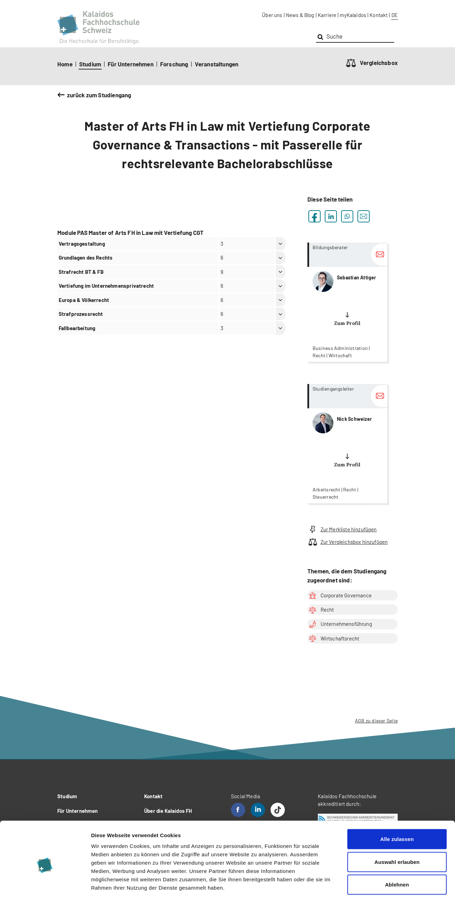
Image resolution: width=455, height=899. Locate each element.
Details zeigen (369, 885)
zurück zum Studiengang (99, 94)
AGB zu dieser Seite (376, 721)
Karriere (327, 15)
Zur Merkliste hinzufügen (342, 529)
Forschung (174, 63)
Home (65, 63)
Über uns (272, 15)
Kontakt (379, 15)
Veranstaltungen (217, 63)
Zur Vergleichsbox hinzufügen (347, 542)
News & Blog (300, 15)
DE (394, 15)
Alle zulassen (397, 808)
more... (347, 302)
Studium (90, 63)
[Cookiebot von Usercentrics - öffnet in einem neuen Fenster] (45, 885)
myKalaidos (353, 15)
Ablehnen (397, 853)
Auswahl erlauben (397, 831)
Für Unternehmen (131, 63)
